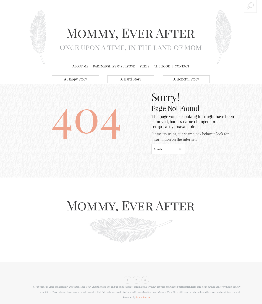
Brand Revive (143, 297)
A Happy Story (75, 79)
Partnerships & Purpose (114, 66)
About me (81, 66)
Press (144, 66)
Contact (181, 66)
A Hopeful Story (186, 79)
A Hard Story (130, 79)
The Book (162, 66)
